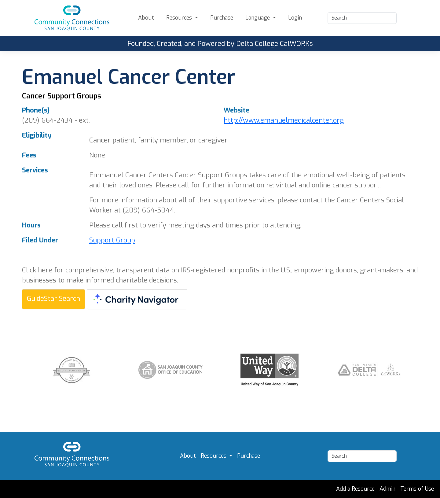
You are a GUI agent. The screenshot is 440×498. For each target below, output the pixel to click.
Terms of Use (417, 488)
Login (295, 17)
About (146, 17)
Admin (387, 488)
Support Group (112, 240)
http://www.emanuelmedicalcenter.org (284, 120)
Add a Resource (355, 488)
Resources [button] (179, 17)
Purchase (221, 17)
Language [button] (258, 17)
